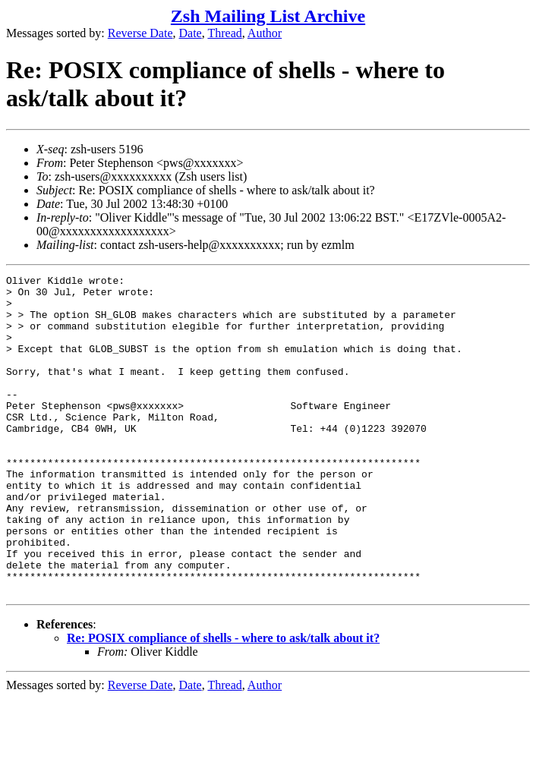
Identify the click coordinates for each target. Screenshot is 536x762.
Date (190, 33)
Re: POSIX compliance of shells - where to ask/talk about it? (223, 701)
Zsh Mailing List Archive (268, 16)
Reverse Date (140, 33)
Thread (224, 33)
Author (265, 33)
